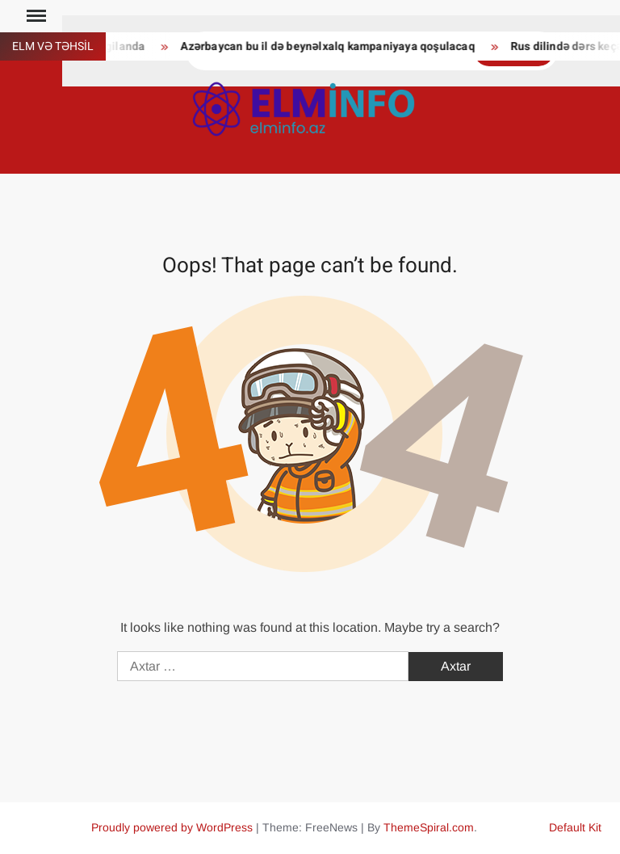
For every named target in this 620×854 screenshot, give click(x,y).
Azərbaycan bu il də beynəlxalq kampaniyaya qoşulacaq (331, 46)
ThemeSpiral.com (428, 827)
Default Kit (575, 827)
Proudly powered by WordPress (172, 827)
